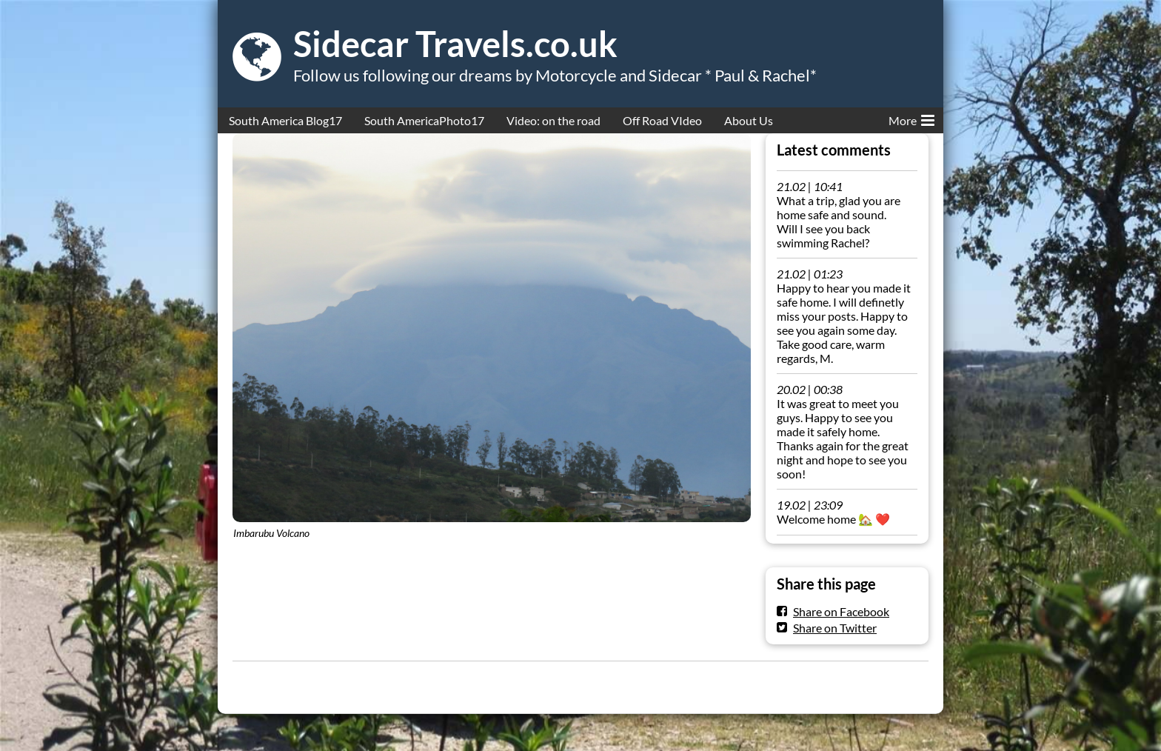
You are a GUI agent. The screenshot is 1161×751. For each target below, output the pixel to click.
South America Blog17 (285, 120)
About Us (748, 120)
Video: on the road (553, 120)
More (911, 117)
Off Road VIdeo (662, 120)
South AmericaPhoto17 (424, 120)
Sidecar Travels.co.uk (455, 43)
